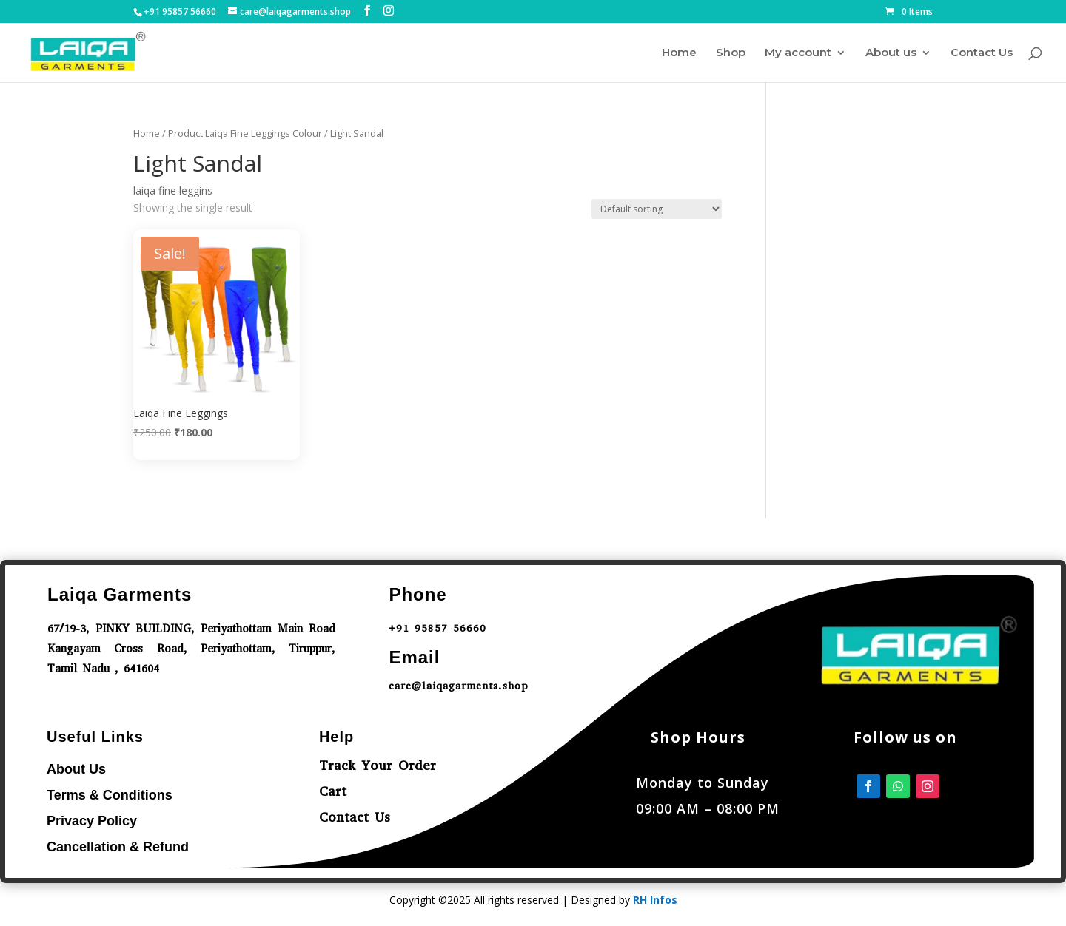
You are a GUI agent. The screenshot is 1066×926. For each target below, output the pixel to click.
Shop (730, 53)
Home (679, 53)
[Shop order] (656, 209)
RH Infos (655, 900)
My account (798, 53)
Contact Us (982, 53)
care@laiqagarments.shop (459, 686)
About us (890, 53)
